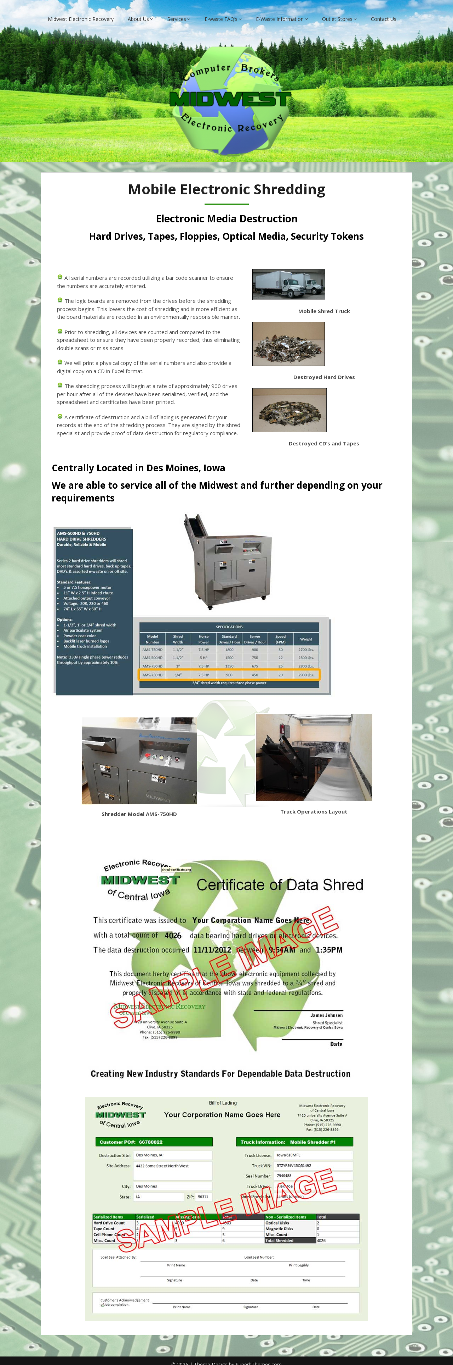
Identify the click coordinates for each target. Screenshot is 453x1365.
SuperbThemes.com (259, 1357)
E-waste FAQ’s (221, 11)
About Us (138, 11)
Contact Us (383, 11)
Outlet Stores (337, 11)
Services (176, 11)
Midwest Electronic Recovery (81, 11)
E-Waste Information (280, 11)
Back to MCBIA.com (71, 34)
